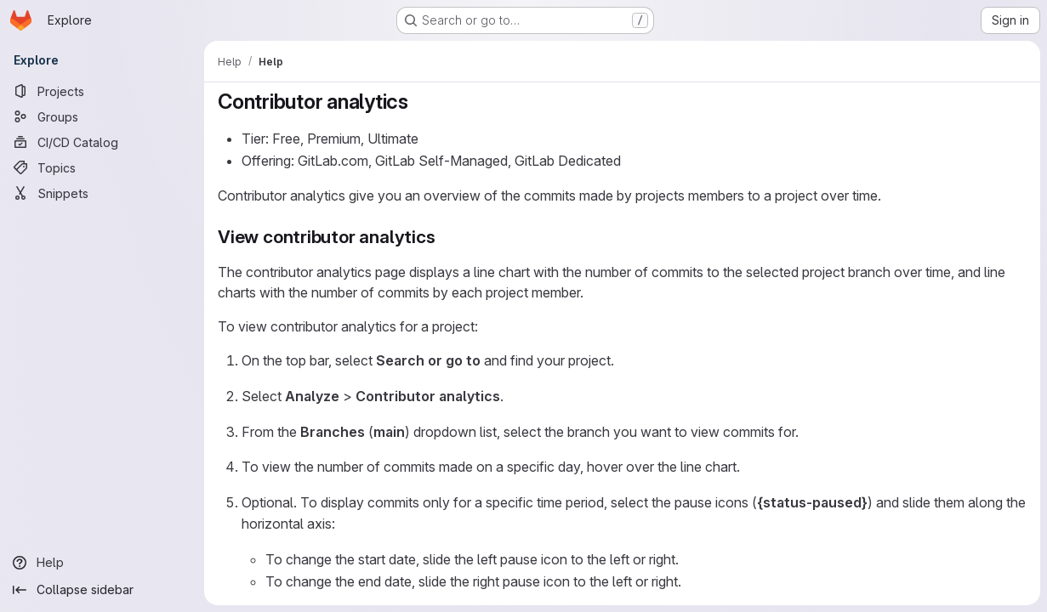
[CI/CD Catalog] (102, 142)
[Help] (102, 563)
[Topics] (102, 167)
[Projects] (102, 91)
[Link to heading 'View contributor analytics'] (445, 236)
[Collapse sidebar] (102, 590)
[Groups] (102, 116)
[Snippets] (102, 193)
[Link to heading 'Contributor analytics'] (419, 101)
